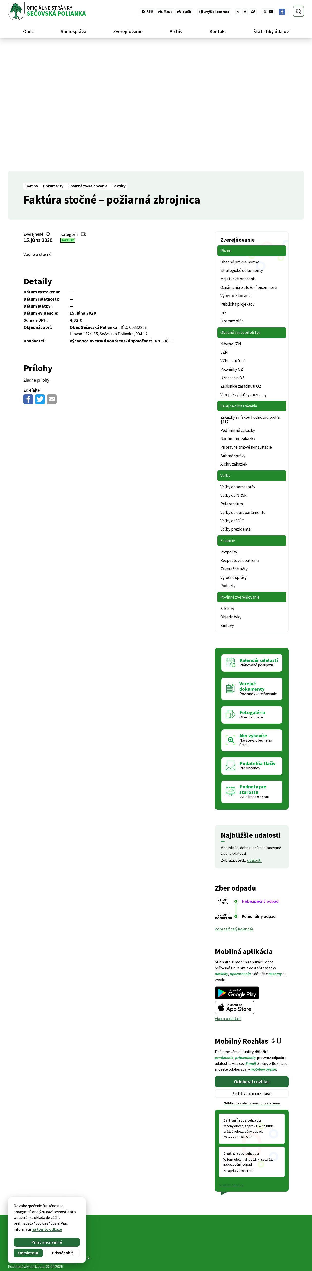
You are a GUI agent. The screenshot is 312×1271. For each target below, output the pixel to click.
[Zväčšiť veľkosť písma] (253, 11)
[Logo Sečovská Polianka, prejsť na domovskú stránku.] (47, 11)
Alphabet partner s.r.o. (71, 1132)
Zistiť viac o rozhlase (252, 968)
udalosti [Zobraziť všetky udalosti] (254, 735)
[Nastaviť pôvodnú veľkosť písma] (245, 11)
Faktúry (68, 115)
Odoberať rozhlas (252, 956)
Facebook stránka (274, 1260)
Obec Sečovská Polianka (56, 1137)
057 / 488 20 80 (271, 1248)
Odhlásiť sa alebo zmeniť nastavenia (252, 978)
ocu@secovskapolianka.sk (281, 1254)
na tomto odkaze (47, 1229)
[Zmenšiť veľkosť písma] (238, 11)
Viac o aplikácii (228, 893)
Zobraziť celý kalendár (234, 804)
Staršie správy (231, 1060)
